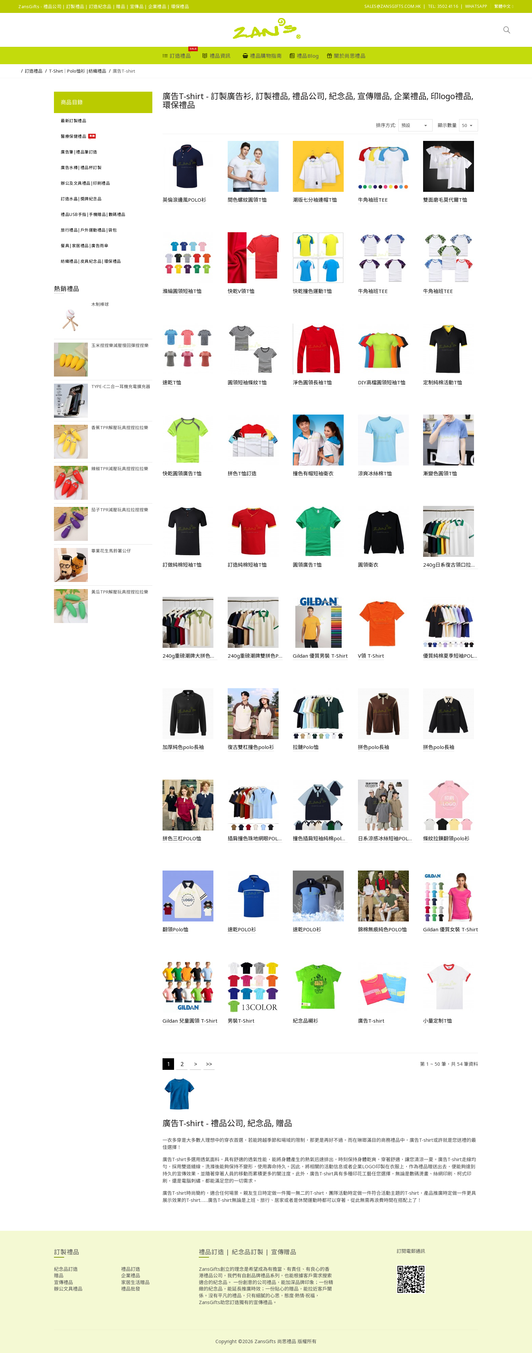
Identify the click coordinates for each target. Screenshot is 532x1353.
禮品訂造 (130, 1269)
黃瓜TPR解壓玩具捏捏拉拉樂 (119, 592)
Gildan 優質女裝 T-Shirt (450, 929)
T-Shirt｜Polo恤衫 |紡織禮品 (77, 71)
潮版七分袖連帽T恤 (315, 199)
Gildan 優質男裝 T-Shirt (320, 655)
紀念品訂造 (66, 1269)
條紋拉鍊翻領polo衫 (446, 838)
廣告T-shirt (124, 71)
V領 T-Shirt (371, 655)
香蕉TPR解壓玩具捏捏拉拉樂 (119, 428)
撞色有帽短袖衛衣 (313, 473)
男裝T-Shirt (241, 1020)
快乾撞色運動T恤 (312, 291)
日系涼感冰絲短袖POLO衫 (385, 838)
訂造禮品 (33, 71)
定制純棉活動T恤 (442, 382)
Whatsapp (476, 6)
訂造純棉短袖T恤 (247, 564)
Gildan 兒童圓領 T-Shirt (190, 1020)
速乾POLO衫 (242, 929)
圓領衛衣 (368, 564)
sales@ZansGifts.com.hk (392, 6)
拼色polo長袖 (373, 747)
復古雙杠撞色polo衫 (251, 747)
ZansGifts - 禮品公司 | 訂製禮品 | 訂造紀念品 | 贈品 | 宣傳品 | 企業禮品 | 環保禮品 (103, 6)
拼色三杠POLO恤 (182, 838)
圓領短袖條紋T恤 (247, 382)
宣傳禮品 (63, 1282)
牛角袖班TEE (373, 199)
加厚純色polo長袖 (183, 747)
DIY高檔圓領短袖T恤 (381, 382)
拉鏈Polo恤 (306, 747)
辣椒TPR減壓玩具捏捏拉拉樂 (119, 469)
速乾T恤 (172, 382)
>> (209, 1064)
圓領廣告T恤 (307, 564)
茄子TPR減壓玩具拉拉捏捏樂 (119, 510)
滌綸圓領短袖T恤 (182, 291)
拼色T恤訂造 (242, 473)
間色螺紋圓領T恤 (247, 199)
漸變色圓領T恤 (440, 473)
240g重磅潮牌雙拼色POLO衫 (255, 655)
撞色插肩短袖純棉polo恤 (320, 838)
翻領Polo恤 (175, 929)
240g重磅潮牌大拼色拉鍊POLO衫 (190, 655)
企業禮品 (130, 1275)
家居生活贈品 (135, 1282)
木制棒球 (100, 304)
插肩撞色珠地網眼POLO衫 (255, 838)
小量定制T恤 (437, 1020)
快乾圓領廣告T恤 (182, 473)
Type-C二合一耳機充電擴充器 (120, 386)
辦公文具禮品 (68, 1288)
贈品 (58, 1275)
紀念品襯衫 (305, 1020)
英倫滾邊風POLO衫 (184, 199)
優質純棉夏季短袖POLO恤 (450, 655)
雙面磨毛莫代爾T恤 (445, 199)
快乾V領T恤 (241, 291)
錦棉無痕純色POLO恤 (382, 929)
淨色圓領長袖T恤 (312, 382)
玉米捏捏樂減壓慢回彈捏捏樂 (120, 345)
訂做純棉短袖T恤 (182, 564)
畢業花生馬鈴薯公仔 (111, 551)
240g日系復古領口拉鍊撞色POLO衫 (450, 564)
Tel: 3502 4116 (443, 6)
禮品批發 (130, 1288)
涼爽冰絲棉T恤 (375, 473)
